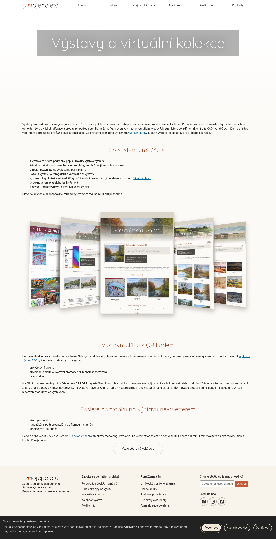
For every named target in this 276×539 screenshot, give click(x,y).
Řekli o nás (88, 505)
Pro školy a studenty (154, 500)
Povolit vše (211, 527)
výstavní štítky (137, 133)
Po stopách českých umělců (99, 483)
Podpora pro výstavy (154, 494)
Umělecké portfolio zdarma (158, 483)
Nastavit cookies (237, 527)
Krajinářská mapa (93, 494)
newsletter (80, 436)
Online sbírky (149, 489)
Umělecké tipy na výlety (96, 489)
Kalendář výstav (92, 500)
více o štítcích (142, 178)
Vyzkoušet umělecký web (138, 448)
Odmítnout (262, 527)
